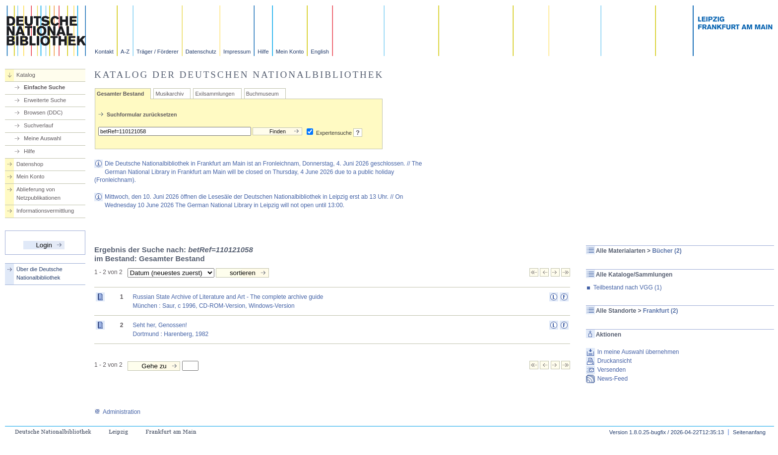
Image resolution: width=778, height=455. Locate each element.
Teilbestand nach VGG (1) (627, 287)
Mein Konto (290, 52)
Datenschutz (201, 52)
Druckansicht (614, 360)
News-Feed (612, 378)
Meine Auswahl (42, 138)
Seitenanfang (749, 432)
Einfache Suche (44, 87)
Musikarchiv (169, 94)
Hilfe (263, 52)
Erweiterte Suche (45, 100)
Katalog (25, 75)
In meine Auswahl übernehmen (638, 351)
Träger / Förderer (157, 52)
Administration (117, 411)
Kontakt (104, 52)
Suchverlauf (38, 125)
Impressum (237, 52)
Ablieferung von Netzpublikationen (38, 193)
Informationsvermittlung (45, 211)
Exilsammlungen (214, 94)
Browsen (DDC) (43, 112)
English (320, 52)
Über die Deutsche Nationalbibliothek (39, 273)
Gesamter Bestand (120, 94)
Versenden (611, 369)
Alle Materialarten (621, 250)
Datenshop (29, 164)
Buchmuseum (262, 94)
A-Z (125, 52)
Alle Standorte (616, 310)
